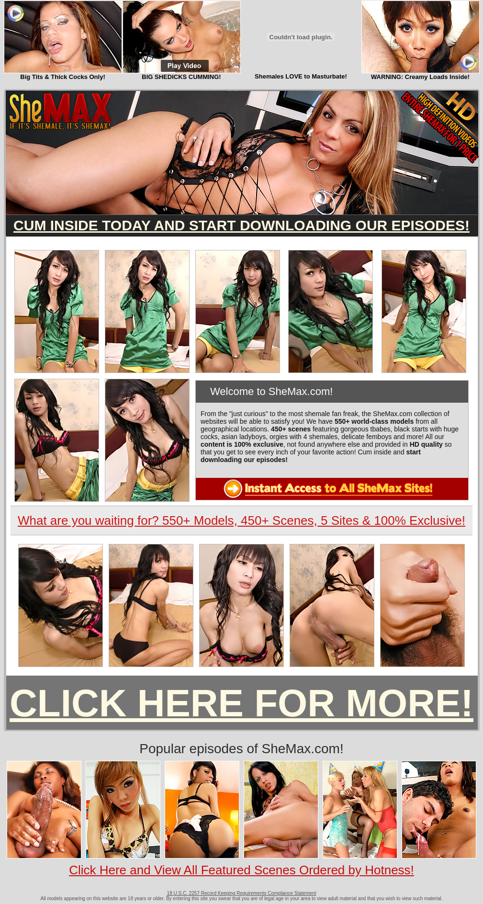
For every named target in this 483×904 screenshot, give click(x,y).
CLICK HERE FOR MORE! (241, 703)
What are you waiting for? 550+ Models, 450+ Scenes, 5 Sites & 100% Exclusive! (241, 520)
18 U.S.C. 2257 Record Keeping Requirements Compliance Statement (241, 893)
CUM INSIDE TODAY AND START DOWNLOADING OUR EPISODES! (241, 225)
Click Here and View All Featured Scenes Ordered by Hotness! (241, 870)
